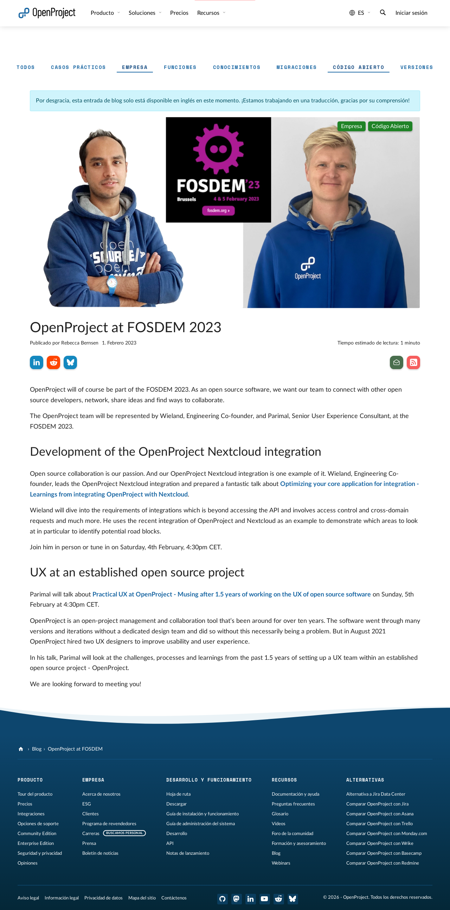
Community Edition (37, 834)
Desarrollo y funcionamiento (209, 779)
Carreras (90, 834)
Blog (36, 749)
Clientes (90, 814)
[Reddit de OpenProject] (279, 899)
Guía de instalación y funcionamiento (202, 814)
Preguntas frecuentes (293, 804)
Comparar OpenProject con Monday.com (386, 834)
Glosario (280, 814)
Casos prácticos (78, 67)
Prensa (89, 843)
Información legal (62, 898)
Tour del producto (35, 794)
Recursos (209, 13)
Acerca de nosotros (101, 794)
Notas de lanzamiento (187, 853)
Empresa (135, 67)
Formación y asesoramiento (299, 843)
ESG (86, 804)
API (170, 843)
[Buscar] (383, 13)
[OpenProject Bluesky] (293, 899)
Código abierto (358, 67)
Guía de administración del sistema (200, 824)
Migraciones (297, 67)
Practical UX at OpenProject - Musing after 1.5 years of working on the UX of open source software (231, 595)
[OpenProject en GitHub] (222, 899)
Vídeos (278, 824)
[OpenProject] (22, 749)
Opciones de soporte (38, 824)
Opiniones (28, 863)
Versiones (416, 67)
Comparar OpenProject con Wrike (379, 843)
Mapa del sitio (142, 898)
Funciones (180, 67)
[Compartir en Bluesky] (70, 362)
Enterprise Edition (36, 843)
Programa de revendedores (109, 824)
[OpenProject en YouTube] (264, 899)
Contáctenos (174, 898)
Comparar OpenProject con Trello (379, 824)
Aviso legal (28, 898)
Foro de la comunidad (292, 834)
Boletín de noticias (100, 853)
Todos (26, 67)
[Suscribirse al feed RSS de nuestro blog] (413, 362)
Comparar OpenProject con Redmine (382, 863)
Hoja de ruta (178, 794)
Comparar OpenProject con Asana (379, 814)
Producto (103, 13)
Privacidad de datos (103, 898)
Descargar (176, 804)
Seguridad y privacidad (40, 853)
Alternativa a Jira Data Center (375, 794)
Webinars (281, 863)
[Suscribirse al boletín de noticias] (396, 362)
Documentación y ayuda (295, 794)
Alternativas (365, 779)
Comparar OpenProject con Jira (377, 804)
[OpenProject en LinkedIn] (250, 899)
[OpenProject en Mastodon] (236, 899)
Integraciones (31, 814)
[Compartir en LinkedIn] (36, 362)
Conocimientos (237, 67)
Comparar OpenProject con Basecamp (384, 853)
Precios (179, 13)
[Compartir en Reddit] (53, 362)
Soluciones (143, 13)
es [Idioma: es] (356, 13)
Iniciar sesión (412, 13)
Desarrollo (176, 834)
